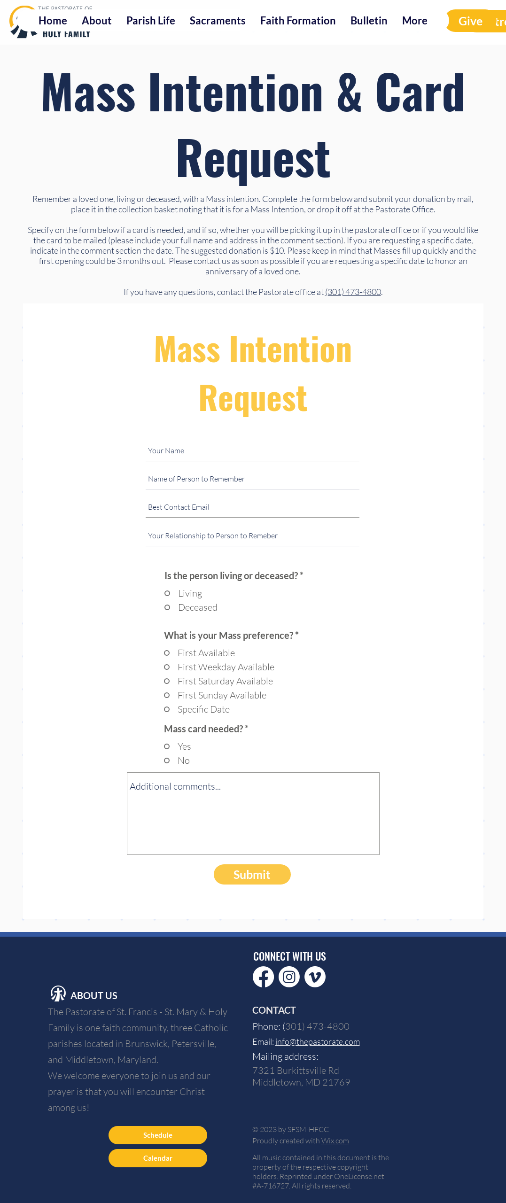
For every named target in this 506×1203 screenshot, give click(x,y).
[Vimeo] (315, 976)
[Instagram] (289, 976)
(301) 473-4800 (353, 292)
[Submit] (252, 874)
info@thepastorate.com (317, 1041)
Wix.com (335, 1140)
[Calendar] (158, 1158)
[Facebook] (263, 976)
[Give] (470, 20)
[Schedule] (158, 1135)
